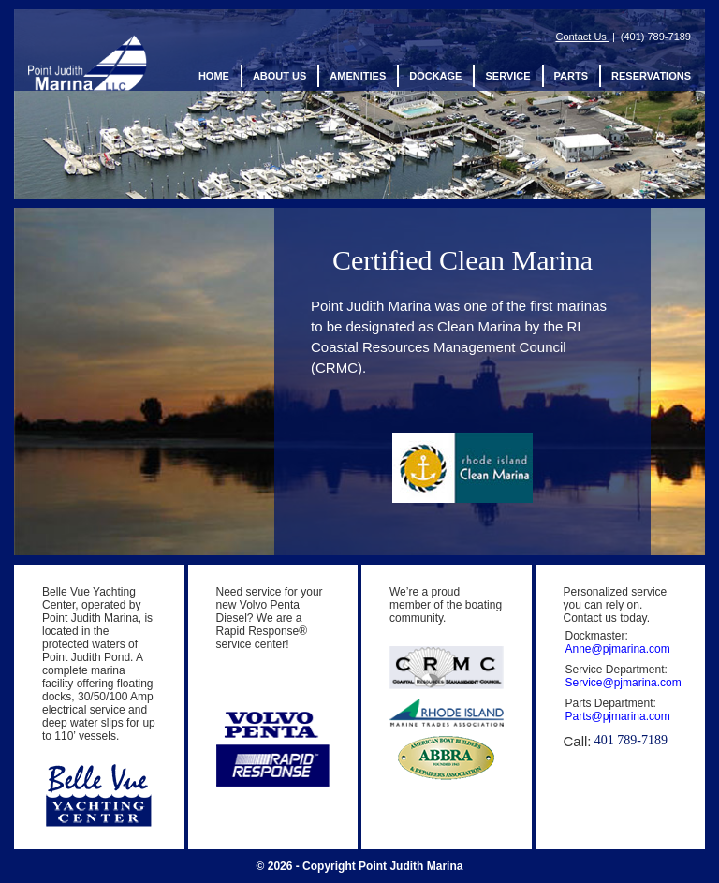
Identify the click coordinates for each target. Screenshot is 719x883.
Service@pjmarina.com (623, 682)
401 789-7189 (631, 740)
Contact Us (582, 36)
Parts (571, 76)
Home (213, 76)
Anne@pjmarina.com (617, 648)
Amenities (358, 76)
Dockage (435, 76)
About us (279, 76)
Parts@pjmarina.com (617, 716)
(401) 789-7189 (656, 36)
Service (507, 76)
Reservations (651, 76)
